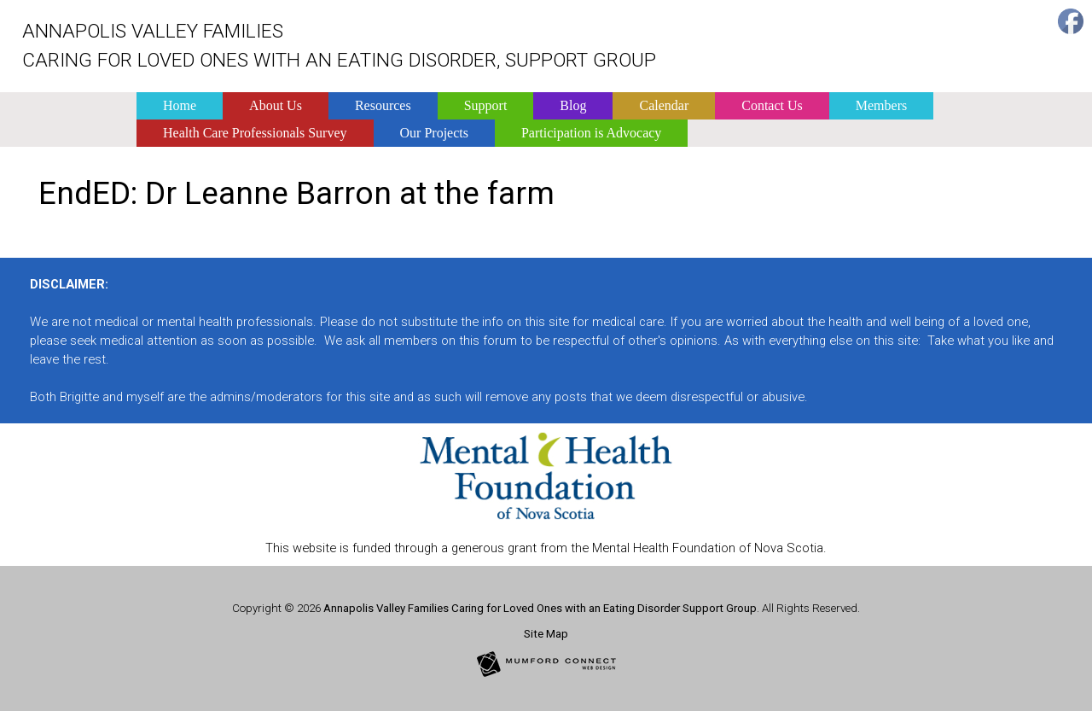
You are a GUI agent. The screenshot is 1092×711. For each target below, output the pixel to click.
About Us (275, 105)
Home (179, 105)
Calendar (663, 105)
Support (486, 105)
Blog (573, 105)
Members (881, 105)
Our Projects (434, 132)
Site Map (546, 633)
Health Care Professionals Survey (255, 132)
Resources (383, 105)
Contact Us (772, 105)
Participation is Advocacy (591, 132)
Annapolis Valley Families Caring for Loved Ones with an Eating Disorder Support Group (540, 608)
